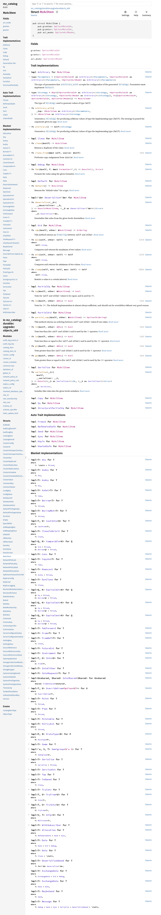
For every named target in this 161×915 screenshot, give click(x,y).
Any (44, 459)
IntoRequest (49, 673)
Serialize (44, 367)
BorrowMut (48, 510)
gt (36, 346)
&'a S (68, 749)
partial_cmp (42, 317)
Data (44, 840)
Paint (45, 698)
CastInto (51, 520)
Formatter (64, 169)
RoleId (66, 26)
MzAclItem (63, 72)
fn (114, 95)
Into (49, 658)
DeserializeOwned (53, 860)
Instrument (49, 653)
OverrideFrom (54, 688)
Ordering (82, 230)
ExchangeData (50, 870)
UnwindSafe (45, 446)
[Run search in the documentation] (91, 4)
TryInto (51, 804)
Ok (74, 381)
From (44, 633)
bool (77, 291)
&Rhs (59, 301)
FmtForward (49, 628)
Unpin (41, 441)
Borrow (46, 500)
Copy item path (57, 12)
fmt (37, 169)
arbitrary (41, 126)
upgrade (54, 8)
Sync (40, 436)
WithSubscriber (51, 825)
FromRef (47, 638)
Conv (44, 554)
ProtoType (52, 734)
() (92, 169)
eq (36, 291)
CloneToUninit (51, 531)
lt (36, 327)
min (37, 254)
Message (47, 901)
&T (75, 688)
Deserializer (78, 208)
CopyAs (46, 559)
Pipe (44, 708)
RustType (42, 740)
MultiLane (42, 820)
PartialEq (44, 286)
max (37, 239)
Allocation (49, 830)
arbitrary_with (44, 108)
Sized (44, 245)
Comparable (53, 541)
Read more (62, 121)
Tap (44, 774)
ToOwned (47, 779)
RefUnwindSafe (47, 426)
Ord (40, 225)
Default (42, 181)
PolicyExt (48, 723)
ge (36, 355)
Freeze (42, 421)
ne (36, 301)
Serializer (63, 381)
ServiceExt (49, 769)
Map (53, 92)
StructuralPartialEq (51, 408)
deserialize (42, 202)
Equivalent (53, 589)
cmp (37, 230)
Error (99, 169)
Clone (41, 138)
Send (40, 431)
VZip (49, 814)
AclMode (68, 32)
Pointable (48, 718)
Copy (40, 398)
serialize (41, 372)
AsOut (45, 490)
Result (85, 169)
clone (38, 143)
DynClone (47, 579)
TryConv (47, 789)
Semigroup (58, 749)
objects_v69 (64, 8)
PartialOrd (45, 312)
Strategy (43, 92)
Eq (39, 403)
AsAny (45, 469)
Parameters (44, 77)
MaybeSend (48, 891)
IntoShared (69, 678)
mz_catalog (36, 8)
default (39, 186)
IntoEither (49, 668)
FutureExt (48, 648)
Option (58, 26)
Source (34, 15)
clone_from (41, 153)
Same (44, 744)
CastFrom (42, 526)
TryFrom (51, 794)
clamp (38, 269)
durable (46, 8)
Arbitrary (44, 72)
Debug (41, 164)
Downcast (47, 569)
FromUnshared (49, 684)
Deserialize (52, 197)
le (36, 336)
